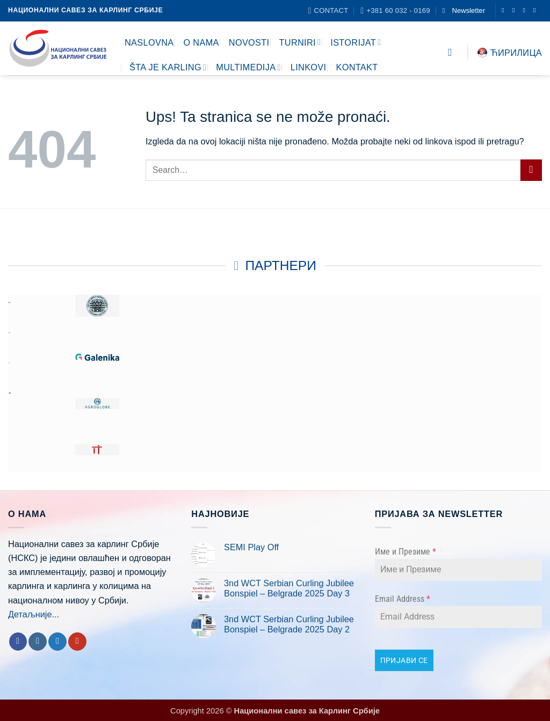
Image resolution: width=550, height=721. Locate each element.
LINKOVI (309, 67)
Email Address (402, 599)
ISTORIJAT (355, 42)
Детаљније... (33, 614)
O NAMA (201, 42)
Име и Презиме (405, 552)
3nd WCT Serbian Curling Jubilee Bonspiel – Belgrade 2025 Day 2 (289, 624)
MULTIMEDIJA (248, 67)
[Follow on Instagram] (515, 10)
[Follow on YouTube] (536, 10)
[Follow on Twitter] (526, 10)
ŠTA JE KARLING (167, 67)
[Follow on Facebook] (505, 10)
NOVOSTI (249, 42)
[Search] (453, 52)
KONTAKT (357, 67)
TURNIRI (300, 42)
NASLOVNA (149, 42)
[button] (464, 10)
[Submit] (531, 170)
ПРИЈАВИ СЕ (404, 660)
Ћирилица (509, 52)
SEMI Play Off (251, 547)
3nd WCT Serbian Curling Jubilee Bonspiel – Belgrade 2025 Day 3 (289, 588)
